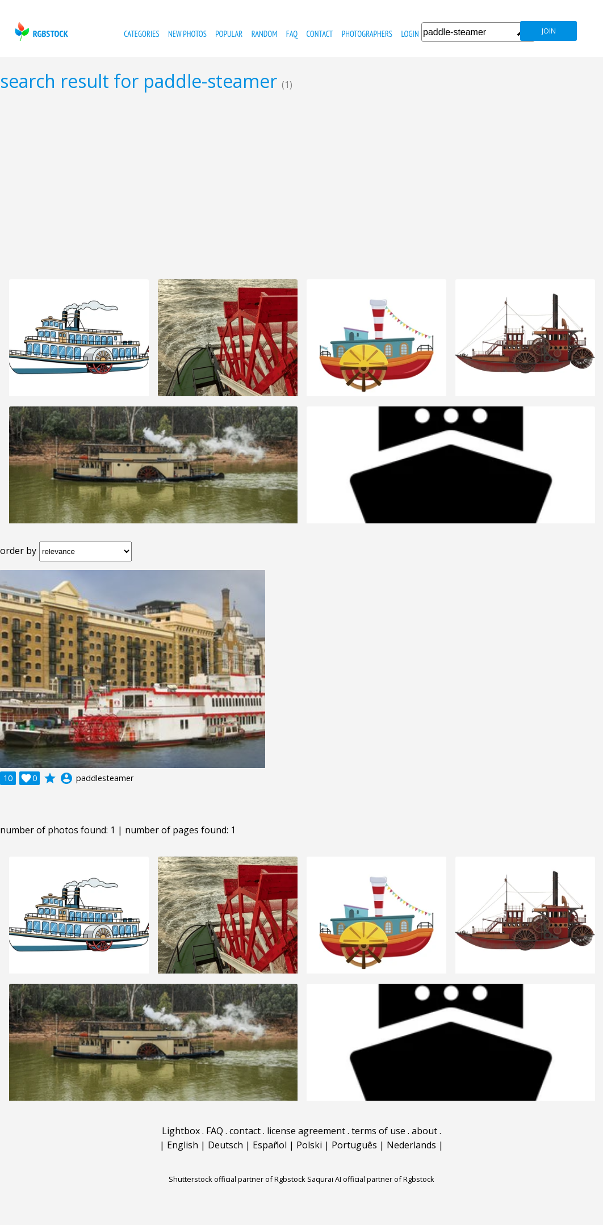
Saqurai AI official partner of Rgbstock (370, 1179)
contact (320, 33)
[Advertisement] (301, 185)
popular (228, 33)
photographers (367, 33)
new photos (187, 33)
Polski (309, 1145)
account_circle (66, 778)
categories (141, 33)
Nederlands (411, 1145)
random (265, 33)
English (182, 1145)
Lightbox (181, 1131)
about (424, 1131)
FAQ (292, 33)
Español (270, 1145)
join (549, 31)
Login (409, 33)
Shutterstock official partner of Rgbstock (237, 1179)
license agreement (306, 1131)
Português (354, 1145)
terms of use (378, 1131)
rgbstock (40, 31)
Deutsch (225, 1145)
